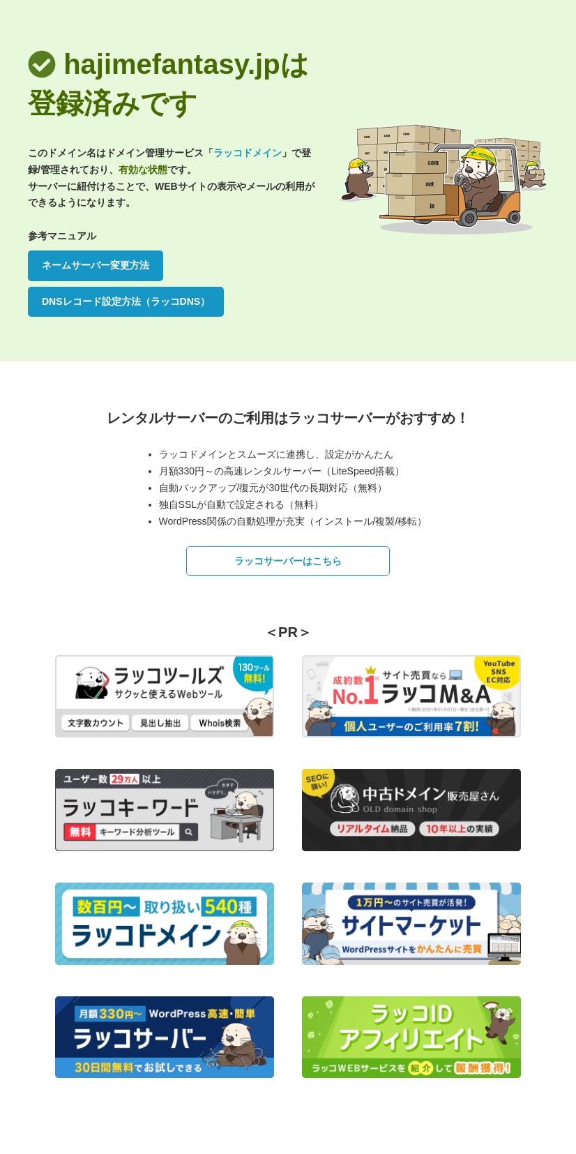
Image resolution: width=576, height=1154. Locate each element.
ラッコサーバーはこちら (288, 561)
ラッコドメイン (247, 152)
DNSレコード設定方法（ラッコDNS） (126, 301)
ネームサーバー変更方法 (95, 265)
